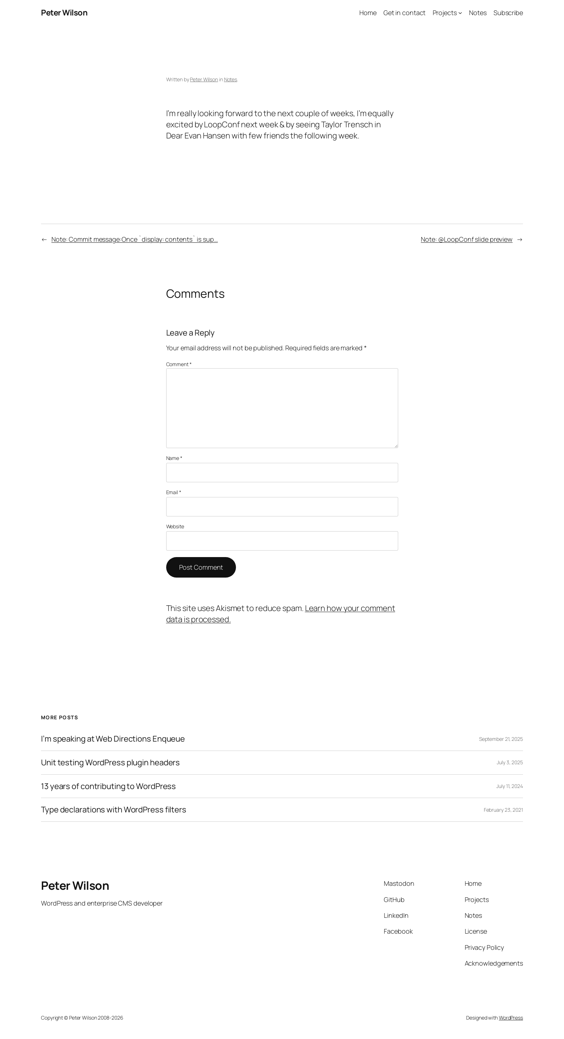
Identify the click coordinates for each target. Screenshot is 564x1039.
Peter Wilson (64, 12)
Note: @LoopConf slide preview (467, 239)
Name (174, 458)
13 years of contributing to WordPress (108, 786)
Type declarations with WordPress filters (113, 809)
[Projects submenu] (460, 13)
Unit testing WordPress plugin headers (110, 762)
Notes (230, 79)
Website (175, 526)
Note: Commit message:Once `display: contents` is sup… (134, 239)
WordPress (511, 1017)
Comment (179, 364)
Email (173, 492)
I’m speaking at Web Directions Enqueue (113, 738)
